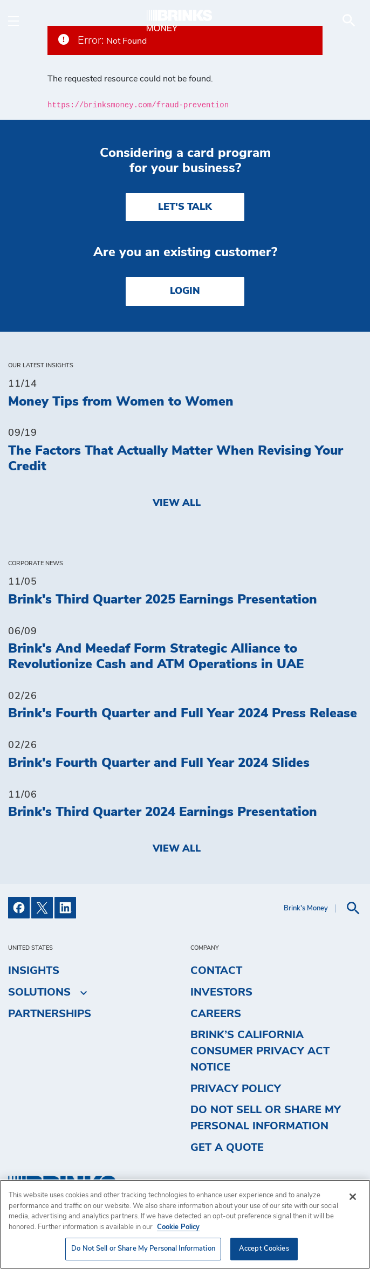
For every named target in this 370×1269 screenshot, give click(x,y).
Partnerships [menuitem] (49, 1014)
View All (177, 503)
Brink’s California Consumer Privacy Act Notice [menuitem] (260, 1051)
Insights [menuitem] (33, 970)
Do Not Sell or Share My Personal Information (265, 1118)
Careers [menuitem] (215, 1014)
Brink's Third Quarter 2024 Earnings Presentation (162, 812)
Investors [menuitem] (221, 992)
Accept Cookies (264, 1248)
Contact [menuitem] (216, 970)
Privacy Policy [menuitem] (235, 1088)
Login (185, 291)
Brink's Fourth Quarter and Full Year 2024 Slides (159, 763)
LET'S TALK (185, 207)
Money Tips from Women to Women (121, 401)
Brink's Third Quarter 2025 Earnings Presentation (162, 599)
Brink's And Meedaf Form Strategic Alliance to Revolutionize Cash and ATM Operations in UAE (156, 656)
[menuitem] (349, 20)
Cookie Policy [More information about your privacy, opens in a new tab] (178, 1227)
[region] (185, 1224)
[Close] (353, 1197)
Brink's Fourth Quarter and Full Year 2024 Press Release (182, 713)
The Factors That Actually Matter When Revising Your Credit (175, 458)
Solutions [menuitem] (39, 992)
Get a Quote (227, 1147)
